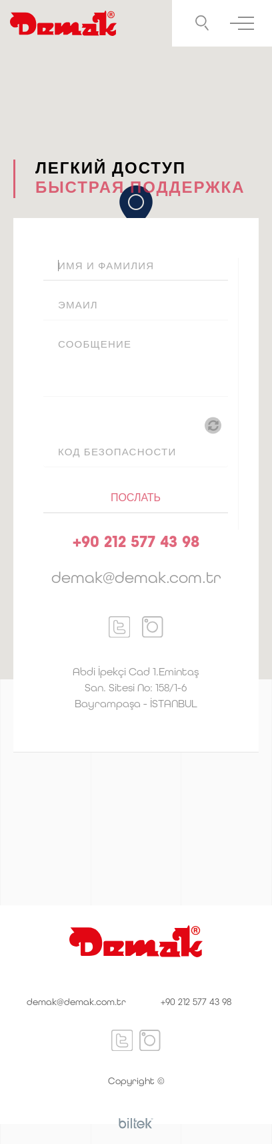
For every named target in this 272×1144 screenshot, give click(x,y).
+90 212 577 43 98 (196, 1001)
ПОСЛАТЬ (136, 497)
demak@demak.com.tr (76, 1001)
